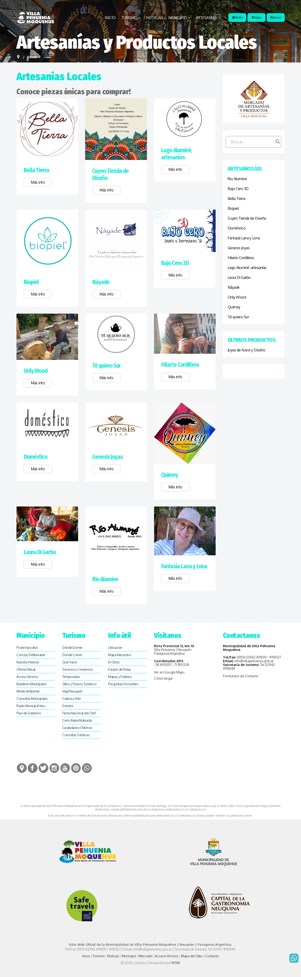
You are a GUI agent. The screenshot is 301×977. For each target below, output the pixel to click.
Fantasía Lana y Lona (184, 566)
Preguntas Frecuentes (123, 684)
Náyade (101, 282)
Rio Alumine (105, 579)
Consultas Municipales (32, 699)
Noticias (154, 17)
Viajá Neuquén (72, 691)
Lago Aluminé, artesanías (176, 154)
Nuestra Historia (27, 662)
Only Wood (36, 370)
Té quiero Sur (106, 365)
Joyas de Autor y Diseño (246, 350)
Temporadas (71, 677)
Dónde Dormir (72, 648)
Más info (38, 182)
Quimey (169, 475)
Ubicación (115, 648)
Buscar (275, 17)
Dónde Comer (72, 655)
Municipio (177, 17)
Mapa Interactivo (119, 655)
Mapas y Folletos (120, 677)
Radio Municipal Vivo (30, 706)
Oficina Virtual (26, 669)
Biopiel (31, 282)
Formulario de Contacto (240, 676)
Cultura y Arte (71, 699)
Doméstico (35, 456)
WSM (175, 963)
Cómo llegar (163, 678)
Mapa (256, 17)
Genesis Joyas (107, 456)
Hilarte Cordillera (180, 364)
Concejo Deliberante (30, 655)
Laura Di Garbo (40, 552)
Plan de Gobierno (28, 713)
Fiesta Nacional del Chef (78, 713)
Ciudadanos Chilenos (77, 728)
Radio (237, 17)
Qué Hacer (69, 662)
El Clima (113, 662)
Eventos (68, 706)
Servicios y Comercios (77, 669)
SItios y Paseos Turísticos (79, 684)
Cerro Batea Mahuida (77, 720)
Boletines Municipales (31, 684)
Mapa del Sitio (191, 956)
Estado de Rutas (119, 669)
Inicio (110, 17)
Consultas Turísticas (76, 735)
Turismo (129, 17)
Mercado (145, 956)
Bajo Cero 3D (175, 263)
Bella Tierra (36, 170)
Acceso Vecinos (27, 677)
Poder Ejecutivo (27, 648)
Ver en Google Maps (169, 672)
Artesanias (206, 17)
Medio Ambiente (28, 691)
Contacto (212, 956)
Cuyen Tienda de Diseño (247, 218)
